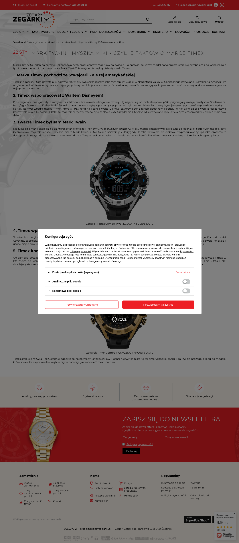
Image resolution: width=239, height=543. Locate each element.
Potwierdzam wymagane (82, 304)
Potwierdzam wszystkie (158, 304)
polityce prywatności (80, 251)
